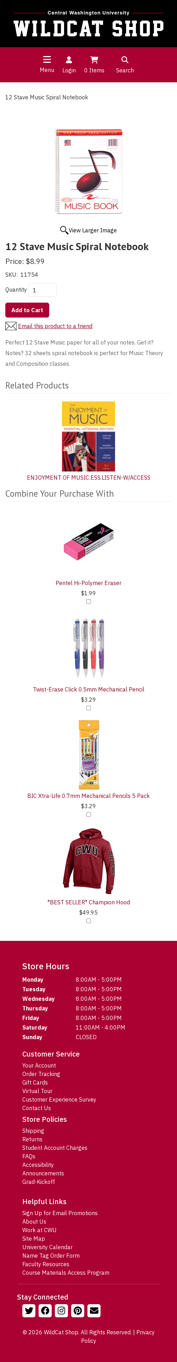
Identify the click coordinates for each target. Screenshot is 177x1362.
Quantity (16, 289)
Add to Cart (27, 310)
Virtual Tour (37, 1090)
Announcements (43, 1173)
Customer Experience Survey (59, 1099)
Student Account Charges (54, 1147)
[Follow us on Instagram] (62, 1311)
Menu (47, 69)
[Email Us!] (94, 1311)
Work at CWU (39, 1230)
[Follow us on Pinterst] (78, 1311)
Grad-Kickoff (38, 1181)
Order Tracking (41, 1073)
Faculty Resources (45, 1264)
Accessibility (38, 1164)
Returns (32, 1139)
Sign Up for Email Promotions (60, 1213)
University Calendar (47, 1247)
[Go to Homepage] (88, 23)
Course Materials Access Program (65, 1272)
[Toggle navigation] (47, 59)
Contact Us (36, 1108)
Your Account (39, 1065)
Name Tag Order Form (51, 1255)
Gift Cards (35, 1082)
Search (125, 64)
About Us (34, 1221)
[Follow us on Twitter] (29, 1311)
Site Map (33, 1238)
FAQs (28, 1156)
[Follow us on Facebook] (46, 1311)
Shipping (33, 1130)
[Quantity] (42, 290)
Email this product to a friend (55, 326)
